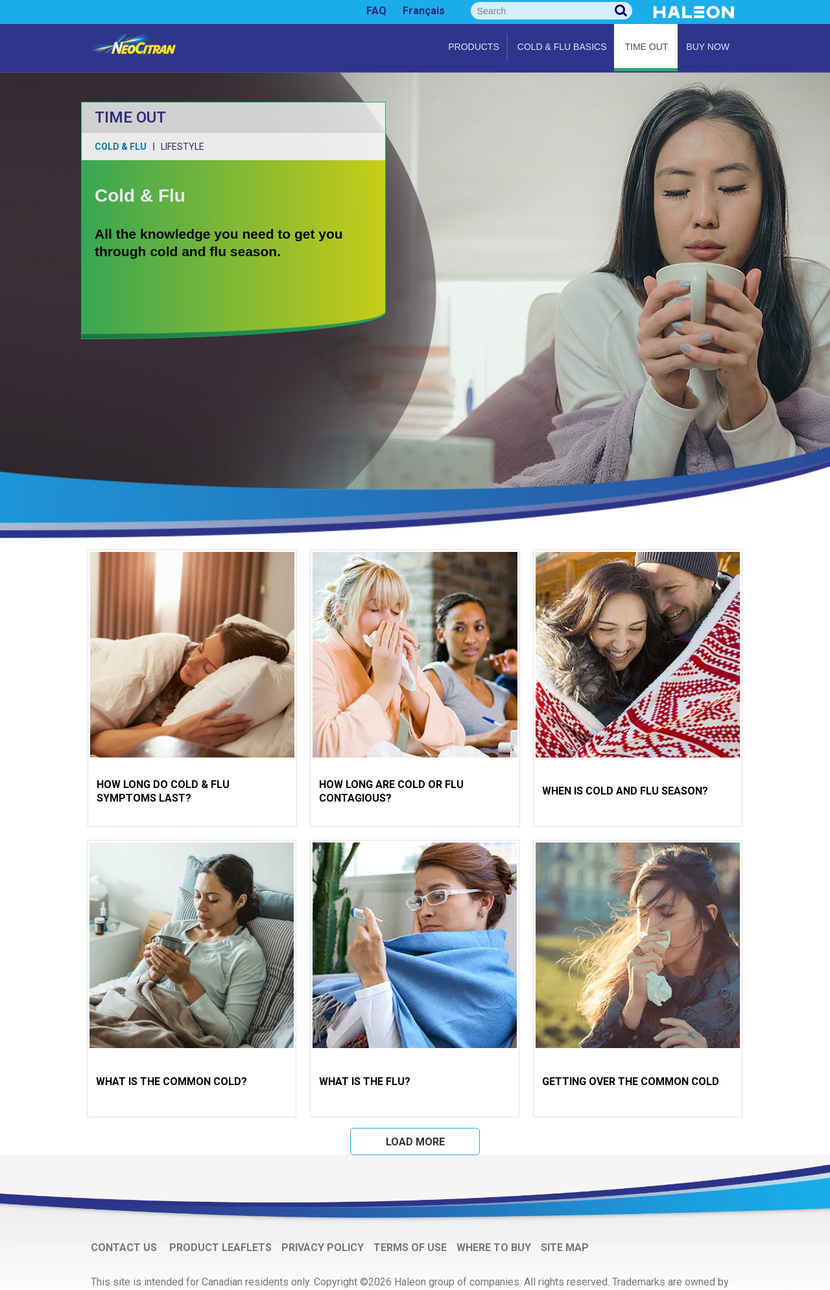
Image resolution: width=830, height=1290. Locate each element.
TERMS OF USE (410, 1247)
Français (424, 11)
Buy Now (707, 47)
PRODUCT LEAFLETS (220, 1247)
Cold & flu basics (562, 47)
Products (473, 47)
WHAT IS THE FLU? (364, 1081)
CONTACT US (125, 1247)
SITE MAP (565, 1247)
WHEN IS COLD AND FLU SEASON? (625, 791)
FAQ (376, 11)
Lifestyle (182, 146)
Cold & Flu (121, 146)
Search (621, 11)
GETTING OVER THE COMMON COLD (630, 1081)
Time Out (646, 47)
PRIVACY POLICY (322, 1247)
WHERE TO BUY (493, 1247)
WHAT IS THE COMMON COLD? (171, 1081)
